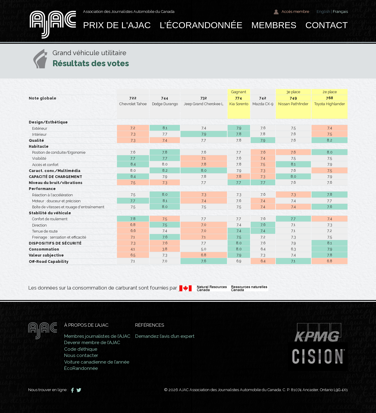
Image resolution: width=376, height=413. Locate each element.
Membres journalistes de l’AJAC (97, 336)
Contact (326, 25)
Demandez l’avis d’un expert (166, 336)
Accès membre (291, 11)
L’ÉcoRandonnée (201, 25)
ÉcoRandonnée (81, 368)
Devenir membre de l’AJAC (92, 342)
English (323, 11)
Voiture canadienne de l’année (96, 362)
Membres (273, 25)
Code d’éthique (80, 349)
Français (340, 11)
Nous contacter (81, 355)
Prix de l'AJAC (117, 25)
